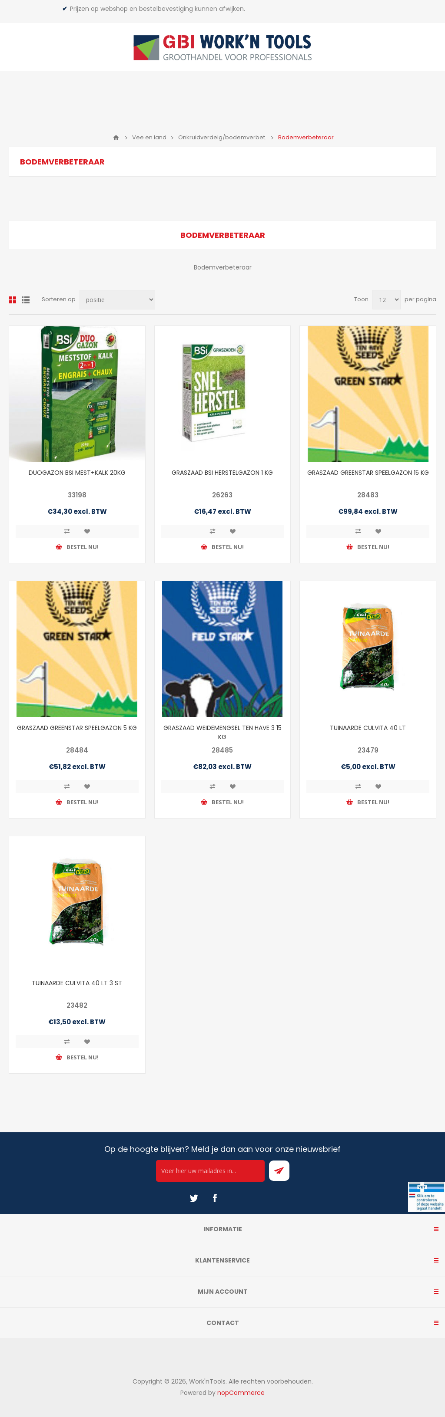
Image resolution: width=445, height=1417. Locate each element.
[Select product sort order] (117, 299)
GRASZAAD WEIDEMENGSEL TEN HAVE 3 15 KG (222, 732)
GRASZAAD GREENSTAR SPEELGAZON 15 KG (368, 472)
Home (116, 138)
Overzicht (13, 299)
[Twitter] (194, 1198)
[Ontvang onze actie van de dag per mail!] (210, 1171)
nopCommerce (241, 1392)
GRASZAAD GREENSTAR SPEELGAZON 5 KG (77, 727)
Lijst (26, 299)
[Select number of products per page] (386, 299)
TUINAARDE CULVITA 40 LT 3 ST (77, 983)
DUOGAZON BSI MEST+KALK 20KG (77, 472)
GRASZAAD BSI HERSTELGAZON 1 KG (222, 472)
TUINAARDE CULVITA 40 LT (368, 727)
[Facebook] (215, 1198)
